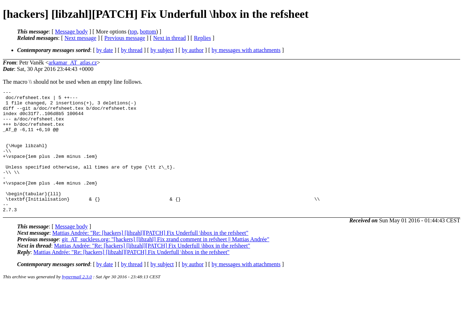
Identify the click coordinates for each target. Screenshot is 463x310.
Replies (202, 38)
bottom (148, 32)
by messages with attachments (246, 50)
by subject (162, 50)
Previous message (124, 38)
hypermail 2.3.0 (77, 301)
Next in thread (169, 38)
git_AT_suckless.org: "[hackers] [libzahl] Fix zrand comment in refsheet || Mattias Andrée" (165, 264)
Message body (71, 32)
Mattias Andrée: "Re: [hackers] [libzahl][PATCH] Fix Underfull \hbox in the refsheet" (150, 257)
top (133, 32)
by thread (132, 50)
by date (104, 50)
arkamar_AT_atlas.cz (72, 63)
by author (193, 50)
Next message (80, 38)
